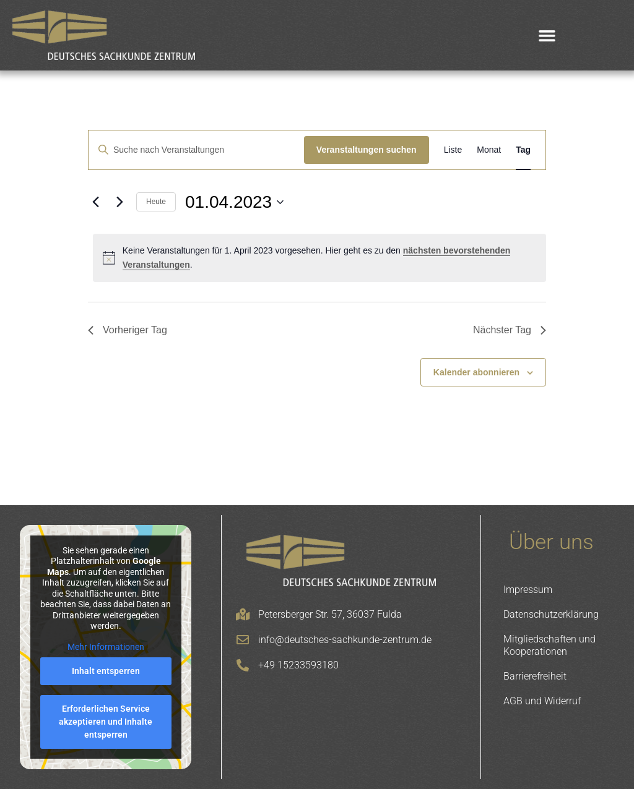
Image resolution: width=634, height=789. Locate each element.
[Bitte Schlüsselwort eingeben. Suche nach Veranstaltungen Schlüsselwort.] (196, 149)
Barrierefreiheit (535, 676)
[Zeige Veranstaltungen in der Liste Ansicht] (453, 149)
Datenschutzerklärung (551, 614)
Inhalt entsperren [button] (106, 671)
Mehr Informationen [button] (105, 647)
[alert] (319, 257)
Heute (156, 201)
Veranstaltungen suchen (366, 150)
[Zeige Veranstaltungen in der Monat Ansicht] (489, 149)
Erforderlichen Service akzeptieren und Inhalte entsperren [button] (105, 722)
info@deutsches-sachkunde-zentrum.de (345, 640)
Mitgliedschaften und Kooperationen (549, 645)
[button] (547, 35)
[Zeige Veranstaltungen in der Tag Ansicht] (523, 149)
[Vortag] (95, 202)
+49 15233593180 (298, 665)
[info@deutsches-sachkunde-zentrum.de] (243, 640)
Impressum (527, 589)
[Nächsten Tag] (119, 202)
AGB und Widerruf (542, 701)
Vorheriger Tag (127, 330)
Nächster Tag (509, 330)
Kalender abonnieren (476, 372)
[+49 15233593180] (243, 665)
